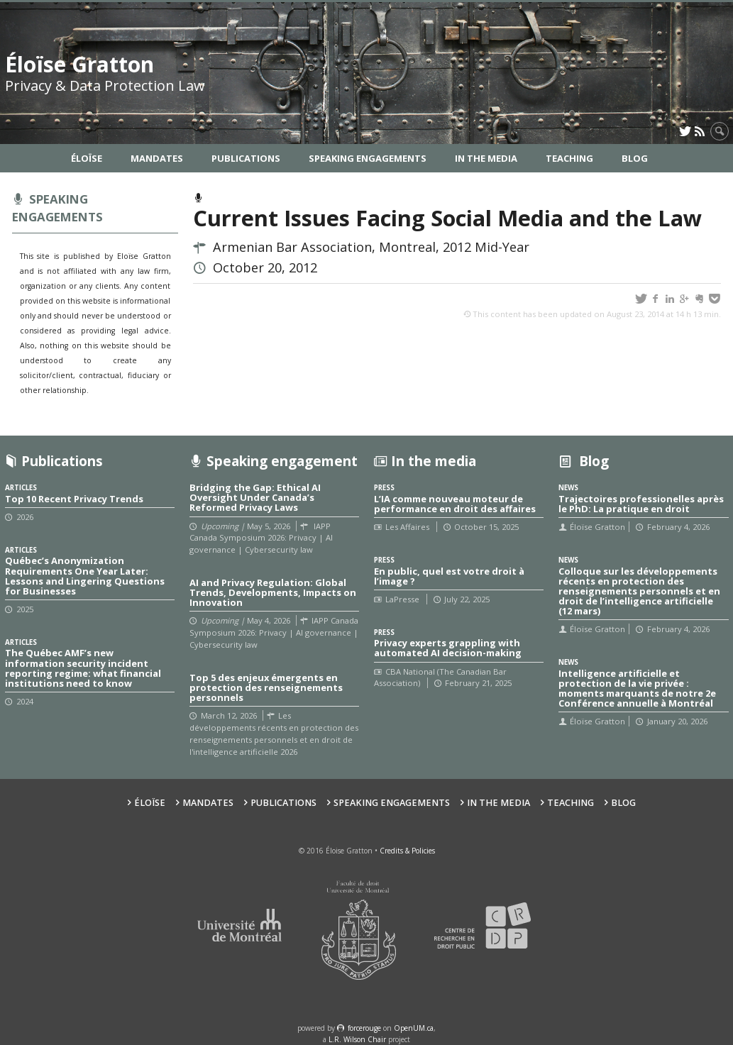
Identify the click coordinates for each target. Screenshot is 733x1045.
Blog (635, 158)
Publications (245, 158)
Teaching (569, 158)
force (364, 1028)
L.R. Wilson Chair (357, 1039)
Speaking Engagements (367, 158)
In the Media (486, 158)
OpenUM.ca (414, 1028)
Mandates (157, 158)
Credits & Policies (407, 851)
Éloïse (86, 158)
